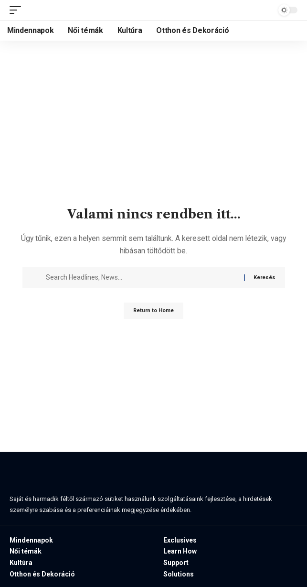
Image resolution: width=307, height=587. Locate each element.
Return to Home (153, 310)
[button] (18, 10)
